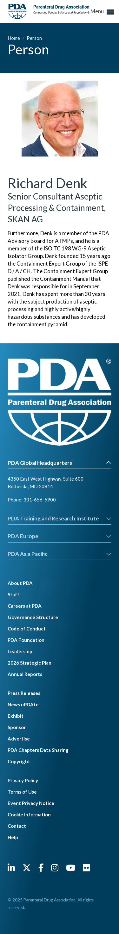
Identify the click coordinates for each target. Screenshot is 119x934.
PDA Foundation (26, 640)
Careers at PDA (25, 606)
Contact (17, 826)
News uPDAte (23, 704)
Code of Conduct (27, 628)
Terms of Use (22, 792)
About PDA (20, 583)
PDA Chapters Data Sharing (38, 750)
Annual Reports (25, 674)
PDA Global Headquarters (59, 462)
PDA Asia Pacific (59, 553)
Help (13, 837)
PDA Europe (59, 536)
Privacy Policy (23, 780)
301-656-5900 (39, 499)
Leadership (20, 651)
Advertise (19, 738)
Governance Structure (33, 617)
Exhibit (15, 716)
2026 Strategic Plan (29, 663)
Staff (13, 594)
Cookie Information (29, 814)
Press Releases (24, 693)
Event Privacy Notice (31, 803)
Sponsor (17, 727)
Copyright (19, 761)
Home (14, 38)
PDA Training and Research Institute (59, 518)
